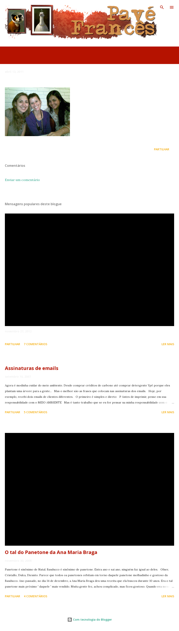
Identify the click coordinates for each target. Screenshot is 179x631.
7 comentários (35, 344)
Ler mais (168, 344)
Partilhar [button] (161, 149)
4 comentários (35, 596)
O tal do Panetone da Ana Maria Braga (51, 552)
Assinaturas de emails (31, 368)
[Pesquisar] (161, 7)
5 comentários (35, 412)
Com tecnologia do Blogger (89, 619)
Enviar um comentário (22, 180)
